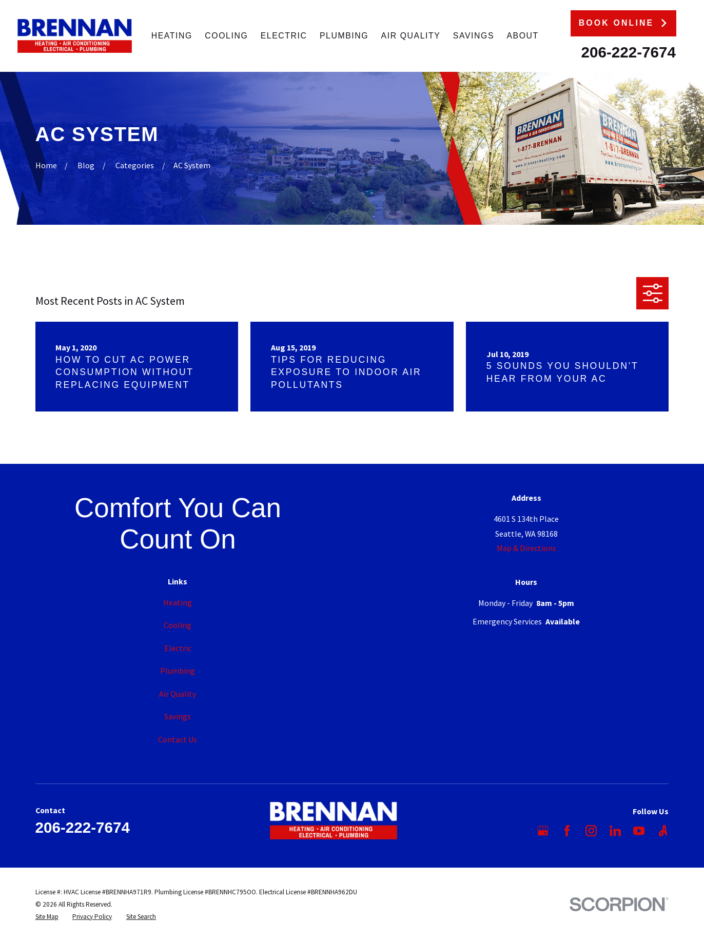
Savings (177, 716)
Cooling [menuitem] (226, 35)
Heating (177, 602)
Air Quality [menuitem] (411, 35)
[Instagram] (591, 830)
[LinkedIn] (615, 830)
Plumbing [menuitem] (344, 35)
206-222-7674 (628, 52)
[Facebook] (567, 830)
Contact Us (177, 739)
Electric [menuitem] (284, 35)
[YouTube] (638, 830)
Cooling (177, 625)
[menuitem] (46, 917)
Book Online (623, 22)
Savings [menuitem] (473, 35)
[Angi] (663, 830)
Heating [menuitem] (171, 35)
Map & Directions (526, 548)
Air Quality (177, 694)
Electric (177, 648)
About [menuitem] (522, 35)
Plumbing (177, 670)
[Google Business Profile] (543, 830)
